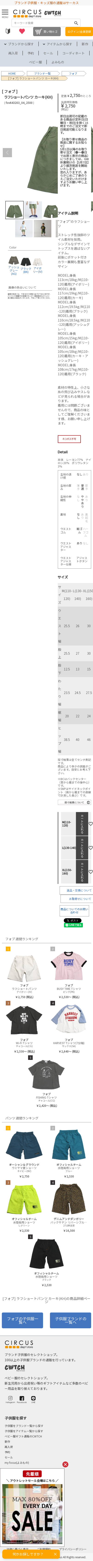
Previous (7, 152)
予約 (30, 53)
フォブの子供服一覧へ (22, 1320)
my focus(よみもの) (17, 1462)
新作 (85, 44)
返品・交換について (79, 890)
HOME (12, 73)
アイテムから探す (59, 44)
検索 (76, 23)
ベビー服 (35, 62)
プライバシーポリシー (73, 1549)
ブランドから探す (21, 44)
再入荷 (13, 53)
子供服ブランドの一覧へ (70, 1320)
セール (48, 53)
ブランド (39, 73)
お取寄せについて (80, 899)
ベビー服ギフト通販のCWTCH (23, 1436)
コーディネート (73, 53)
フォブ (73, 73)
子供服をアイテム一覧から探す (24, 1431)
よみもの (57, 62)
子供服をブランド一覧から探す (24, 1426)
